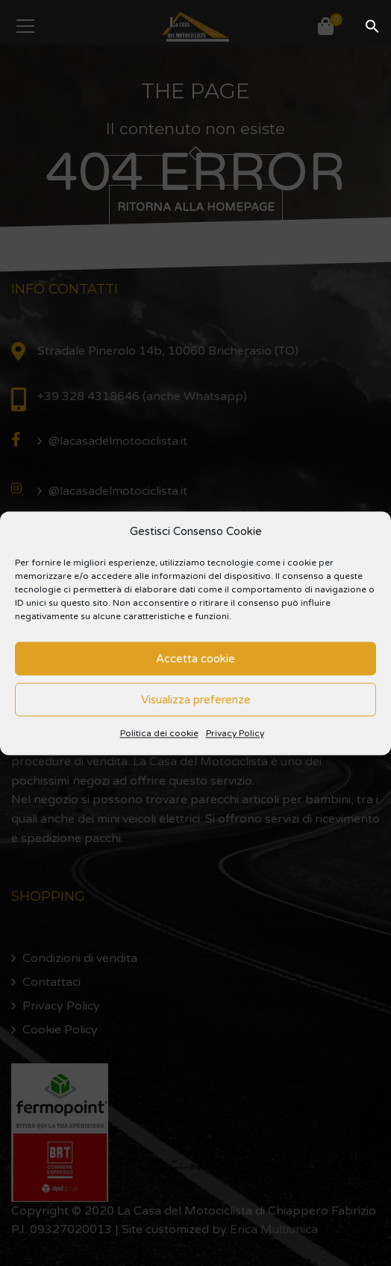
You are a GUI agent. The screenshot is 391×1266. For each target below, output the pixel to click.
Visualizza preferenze (196, 699)
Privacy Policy (235, 734)
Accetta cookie (195, 658)
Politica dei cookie (159, 734)
